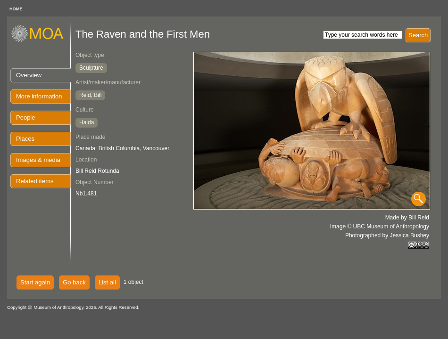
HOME (16, 9)
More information (39, 96)
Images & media (38, 159)
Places (25, 138)
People (25, 117)
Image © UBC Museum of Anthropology (379, 226)
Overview (28, 75)
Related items (34, 181)
